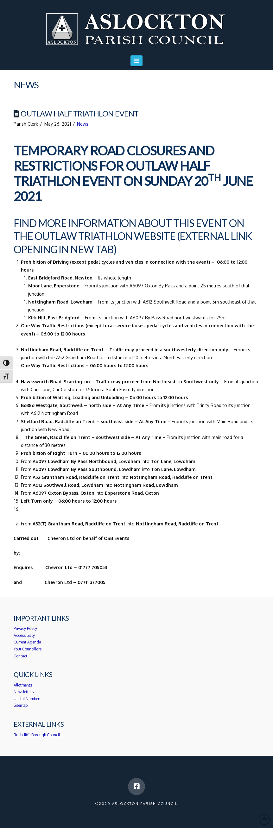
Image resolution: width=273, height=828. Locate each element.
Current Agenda (27, 642)
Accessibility (24, 635)
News (82, 124)
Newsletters (24, 691)
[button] (136, 60)
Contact (20, 656)
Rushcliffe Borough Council (37, 734)
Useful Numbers (27, 698)
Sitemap (21, 705)
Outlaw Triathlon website (105, 236)
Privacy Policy (25, 628)
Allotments (23, 685)
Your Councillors (27, 649)
